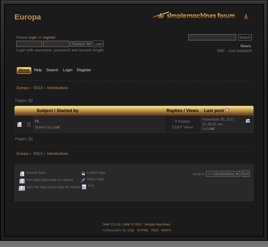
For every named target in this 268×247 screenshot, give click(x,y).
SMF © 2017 (133, 224)
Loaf (55, 127)
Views (192, 110)
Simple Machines (157, 224)
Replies (174, 110)
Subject (45, 110)
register (49, 37)
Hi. (37, 121)
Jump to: (199, 174)
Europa (27, 17)
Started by (68, 110)
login (33, 37)
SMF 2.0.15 (112, 224)
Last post (217, 110)
